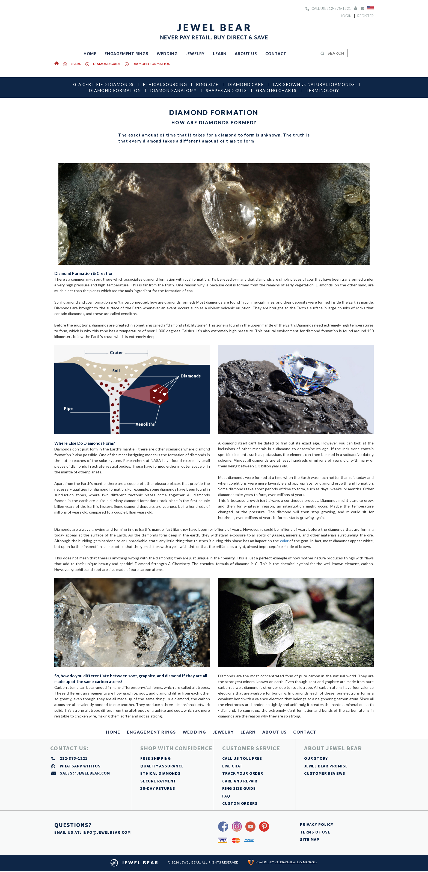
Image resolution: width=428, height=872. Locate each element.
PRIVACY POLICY (316, 824)
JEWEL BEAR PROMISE (325, 766)
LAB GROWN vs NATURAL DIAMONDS (314, 84)
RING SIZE (207, 84)
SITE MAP (309, 839)
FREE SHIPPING (155, 758)
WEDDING (167, 53)
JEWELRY (195, 53)
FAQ (226, 796)
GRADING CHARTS (276, 90)
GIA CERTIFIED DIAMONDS (103, 84)
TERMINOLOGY (322, 90)
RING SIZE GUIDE (239, 788)
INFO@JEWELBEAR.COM (106, 832)
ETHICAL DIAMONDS (160, 773)
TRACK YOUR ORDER (242, 773)
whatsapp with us (80, 766)
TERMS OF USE (315, 832)
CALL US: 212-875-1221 (328, 8)
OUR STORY (316, 758)
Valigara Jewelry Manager (296, 862)
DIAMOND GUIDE (107, 64)
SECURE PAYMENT (158, 781)
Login (346, 16)
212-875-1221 (74, 758)
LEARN (220, 53)
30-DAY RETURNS (157, 788)
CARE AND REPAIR (239, 781)
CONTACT (276, 53)
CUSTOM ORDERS (239, 803)
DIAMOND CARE (246, 84)
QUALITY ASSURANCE (162, 766)
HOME (90, 53)
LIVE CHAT (232, 766)
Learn (76, 64)
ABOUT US (246, 53)
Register (365, 16)
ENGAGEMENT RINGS (126, 53)
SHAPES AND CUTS (226, 90)
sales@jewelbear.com (85, 773)
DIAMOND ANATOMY (173, 90)
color (284, 540)
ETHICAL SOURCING (165, 84)
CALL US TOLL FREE (242, 758)
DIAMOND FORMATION (151, 64)
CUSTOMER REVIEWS (324, 773)
